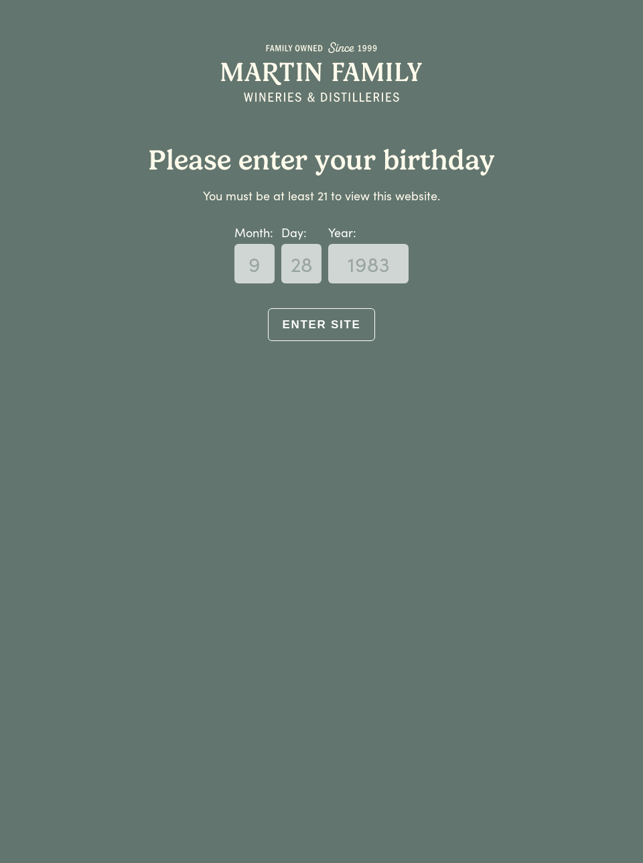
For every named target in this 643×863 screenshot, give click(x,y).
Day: (294, 232)
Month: (253, 232)
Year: (342, 232)
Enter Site (321, 324)
